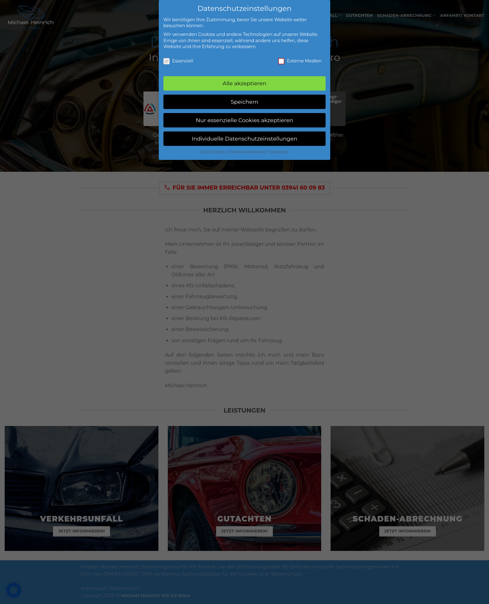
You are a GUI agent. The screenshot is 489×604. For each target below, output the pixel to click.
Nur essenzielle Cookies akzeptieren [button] (244, 117)
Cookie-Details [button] (213, 149)
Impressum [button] (278, 149)
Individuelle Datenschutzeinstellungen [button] (245, 135)
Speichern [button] (245, 98)
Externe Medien (300, 58)
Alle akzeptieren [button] (245, 80)
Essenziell (178, 58)
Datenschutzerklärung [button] (247, 149)
